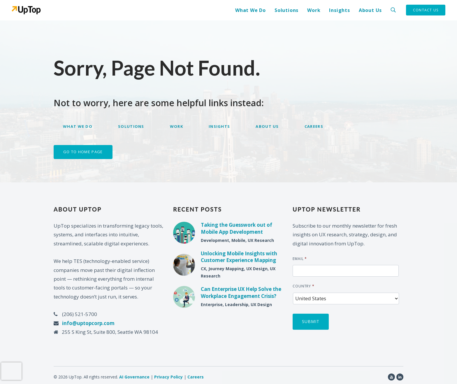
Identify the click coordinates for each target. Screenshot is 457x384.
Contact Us (425, 10)
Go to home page (83, 151)
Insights (339, 10)
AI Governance (134, 373)
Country (303, 286)
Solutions (286, 10)
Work (313, 10)
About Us (370, 10)
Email (300, 258)
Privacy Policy (168, 373)
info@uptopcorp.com (88, 323)
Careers (314, 126)
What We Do (250, 10)
